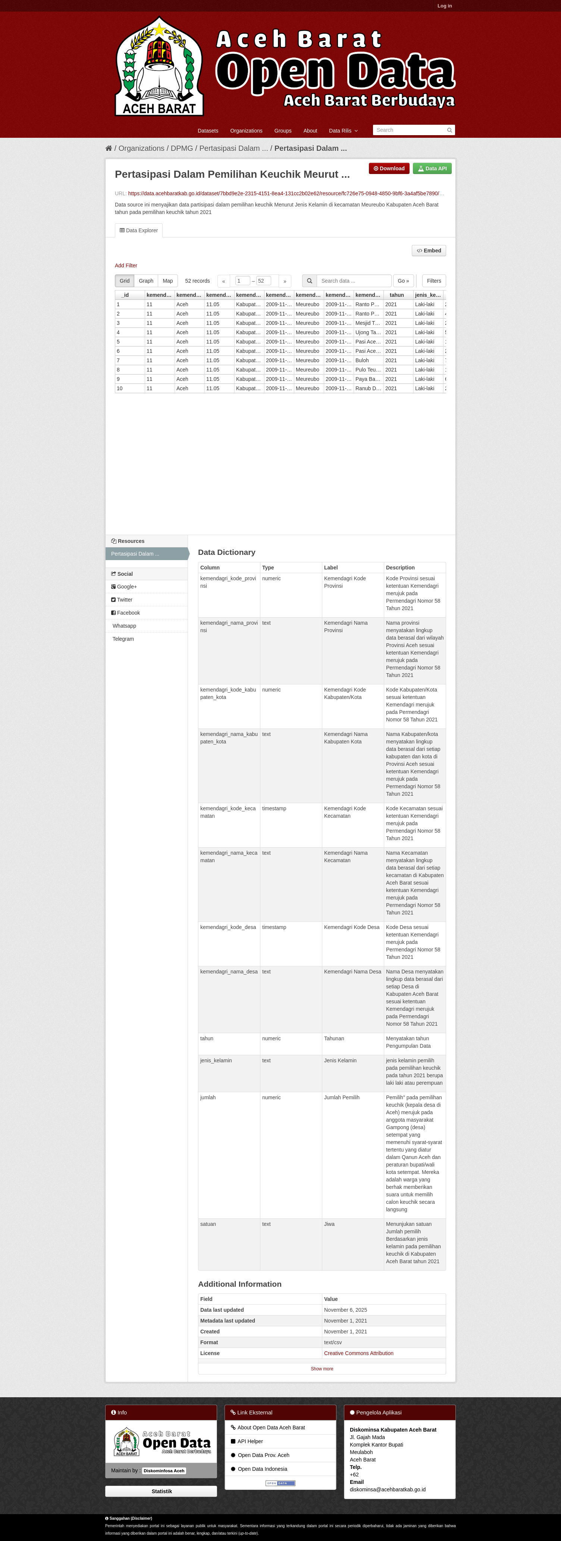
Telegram (122, 639)
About (310, 131)
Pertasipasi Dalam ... (233, 148)
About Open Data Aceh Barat (267, 1427)
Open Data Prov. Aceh (259, 1455)
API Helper (246, 1441)
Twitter (121, 600)
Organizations (246, 131)
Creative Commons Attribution (359, 1353)
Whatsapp (123, 626)
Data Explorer (139, 230)
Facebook (125, 613)
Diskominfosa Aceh (164, 1470)
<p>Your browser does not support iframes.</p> (280, 399)
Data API (432, 168)
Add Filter (126, 265)
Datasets (208, 131)
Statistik (161, 1491)
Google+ (124, 587)
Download (389, 168)
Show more (322, 1368)
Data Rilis (343, 131)
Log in (445, 6)
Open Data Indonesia (258, 1469)
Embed (429, 251)
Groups (283, 131)
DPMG (182, 148)
